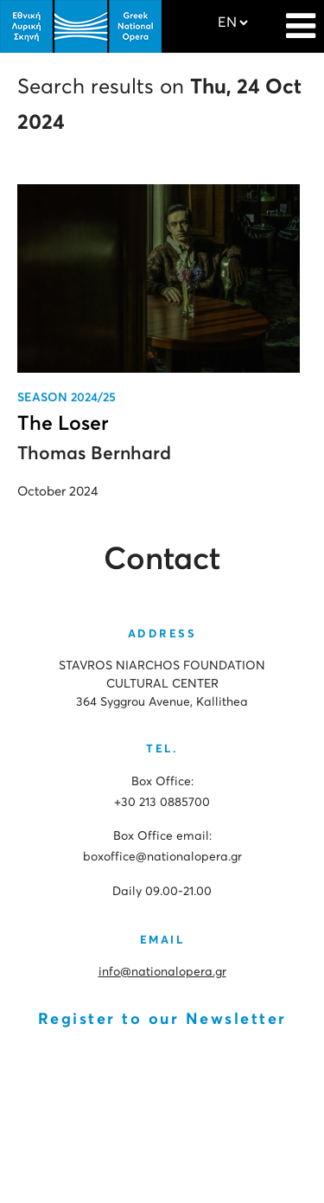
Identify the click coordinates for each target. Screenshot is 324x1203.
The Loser (63, 424)
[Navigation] (300, 17)
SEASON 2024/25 (66, 398)
